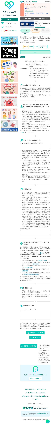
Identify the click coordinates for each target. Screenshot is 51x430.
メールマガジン (30, 392)
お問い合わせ (25, 396)
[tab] (25, 30)
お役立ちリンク (41, 389)
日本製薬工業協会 (41, 413)
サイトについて (40, 392)
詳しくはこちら (29, 11)
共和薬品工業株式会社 (40, 27)
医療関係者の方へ (30, 389)
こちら (22, 132)
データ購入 (35, 399)
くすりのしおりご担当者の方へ (40, 396)
